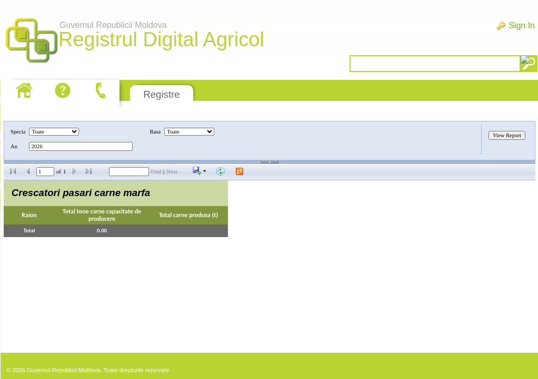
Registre (161, 94)
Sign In (522, 25)
